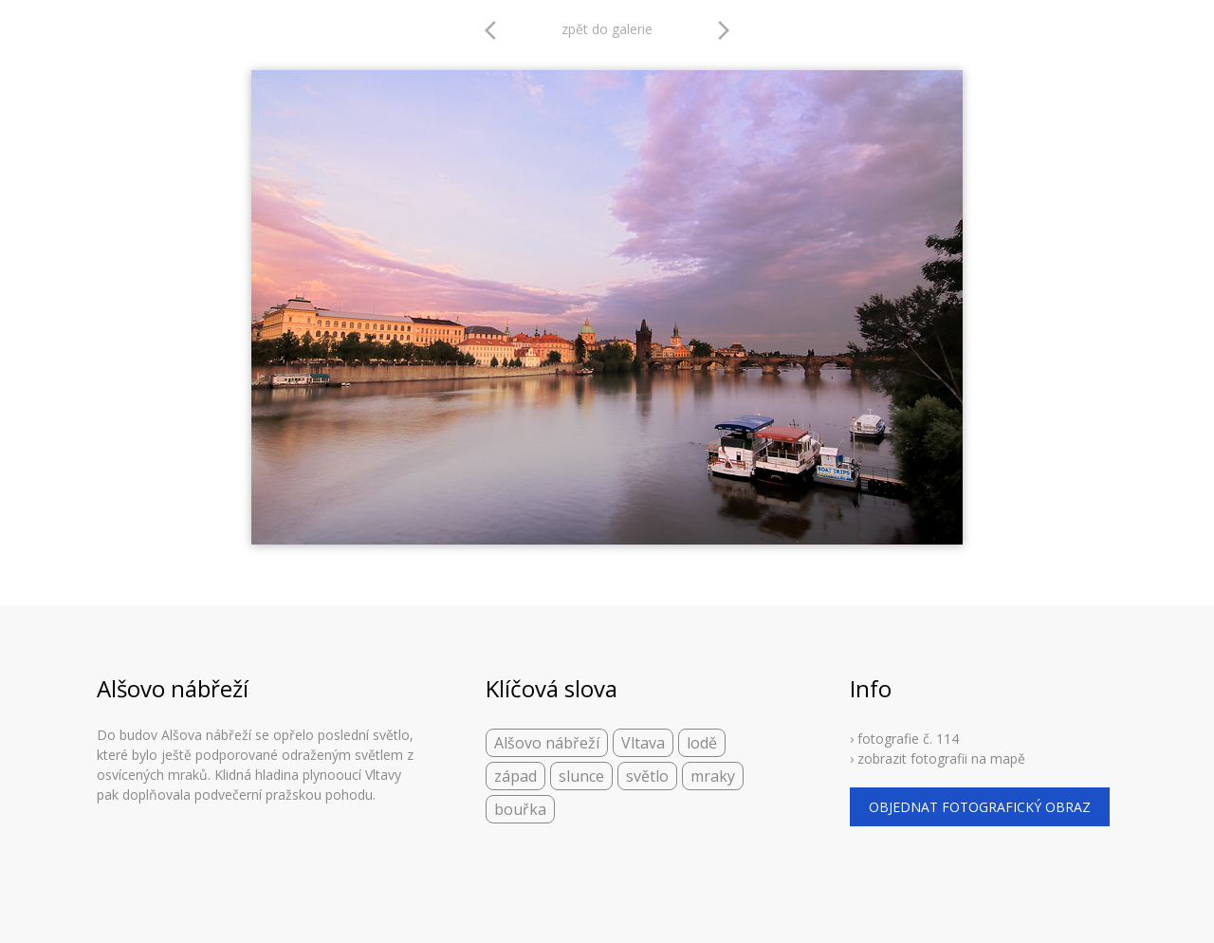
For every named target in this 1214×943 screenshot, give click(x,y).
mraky (712, 776)
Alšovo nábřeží (546, 742)
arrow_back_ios (496, 30)
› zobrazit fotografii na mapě (937, 758)
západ (515, 776)
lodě (702, 742)
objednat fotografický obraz (980, 807)
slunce (581, 776)
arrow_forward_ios (723, 30)
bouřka (520, 809)
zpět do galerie (607, 29)
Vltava (643, 742)
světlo (647, 776)
